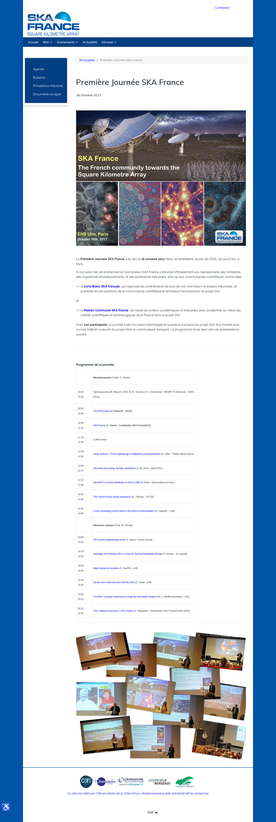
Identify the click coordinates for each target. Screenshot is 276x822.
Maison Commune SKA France (106, 302)
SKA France (99, 416)
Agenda (38, 60)
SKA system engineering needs (109, 531)
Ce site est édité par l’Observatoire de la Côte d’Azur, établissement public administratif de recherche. (138, 785)
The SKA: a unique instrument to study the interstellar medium (125, 588)
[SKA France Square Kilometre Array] (116, 14)
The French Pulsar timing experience (112, 488)
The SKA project (101, 402)
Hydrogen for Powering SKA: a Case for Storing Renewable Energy (127, 545)
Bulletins (39, 69)
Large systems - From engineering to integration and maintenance (127, 445)
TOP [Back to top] (152, 804)
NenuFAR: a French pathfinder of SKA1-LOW (116, 474)
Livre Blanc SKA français (102, 278)
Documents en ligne (47, 85)
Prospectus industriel (48, 77)
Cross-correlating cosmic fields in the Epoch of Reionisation (123, 502)
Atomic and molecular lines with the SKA (114, 574)
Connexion (222, 8)
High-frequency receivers (106, 559)
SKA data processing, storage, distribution (114, 459)
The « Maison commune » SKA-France (113, 602)
